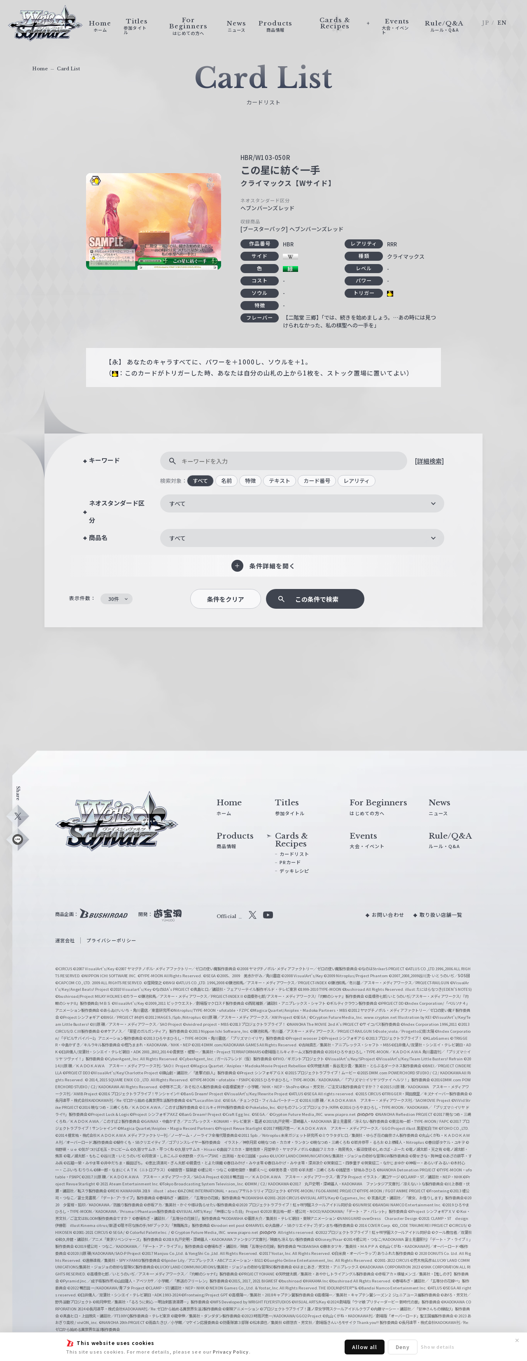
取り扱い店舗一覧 (441, 914)
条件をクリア (225, 599)
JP (485, 23)
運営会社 (65, 940)
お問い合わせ (388, 914)
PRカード (290, 862)
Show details (438, 1346)
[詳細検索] (429, 461)
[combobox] (302, 503)
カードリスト (294, 854)
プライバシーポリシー (111, 940)
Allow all (364, 1346)
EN (502, 23)
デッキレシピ (294, 870)
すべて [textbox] (177, 503)
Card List (68, 69)
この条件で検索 (316, 599)
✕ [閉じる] (517, 1340)
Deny (403, 1346)
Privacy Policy (231, 1351)
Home (40, 69)
